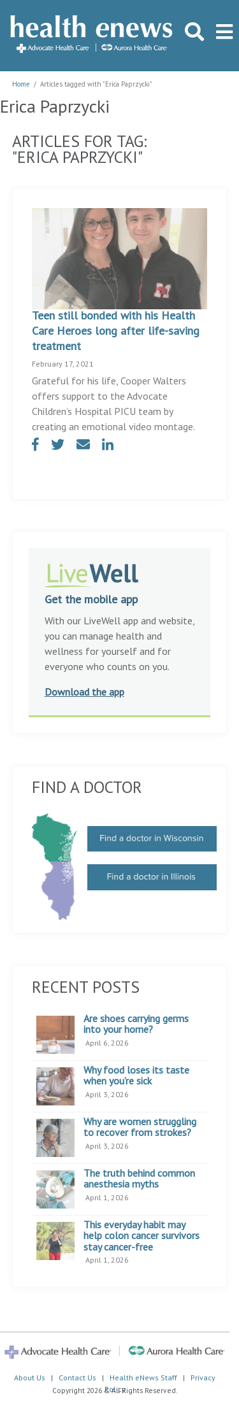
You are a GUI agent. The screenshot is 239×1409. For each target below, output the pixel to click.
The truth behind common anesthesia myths (139, 1179)
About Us (29, 1377)
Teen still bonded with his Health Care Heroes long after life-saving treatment (115, 330)
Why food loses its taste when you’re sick (136, 1076)
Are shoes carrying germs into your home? (136, 1024)
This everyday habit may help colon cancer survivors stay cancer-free (141, 1236)
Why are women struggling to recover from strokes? (139, 1127)
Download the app (84, 691)
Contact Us (77, 1377)
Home (21, 84)
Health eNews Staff (143, 1377)
